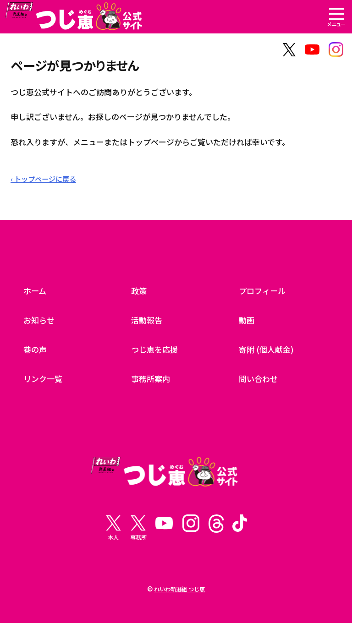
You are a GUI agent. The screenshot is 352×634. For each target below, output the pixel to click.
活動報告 (148, 323)
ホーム (36, 294)
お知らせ (40, 323)
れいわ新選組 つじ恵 (179, 599)
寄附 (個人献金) (269, 352)
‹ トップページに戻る (48, 181)
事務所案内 (153, 381)
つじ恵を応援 (157, 352)
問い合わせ (260, 381)
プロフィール (265, 294)
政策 (139, 294)
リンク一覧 (45, 381)
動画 (247, 323)
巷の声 (36, 352)
